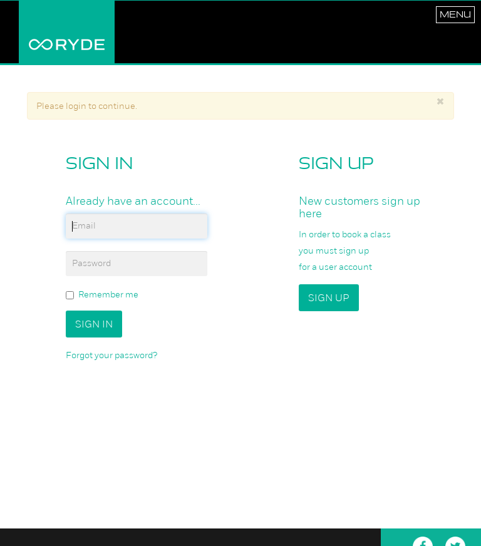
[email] (136, 226)
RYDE (67, 32)
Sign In (94, 324)
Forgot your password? (111, 355)
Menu (455, 14)
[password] (136, 263)
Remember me (102, 294)
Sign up (328, 298)
